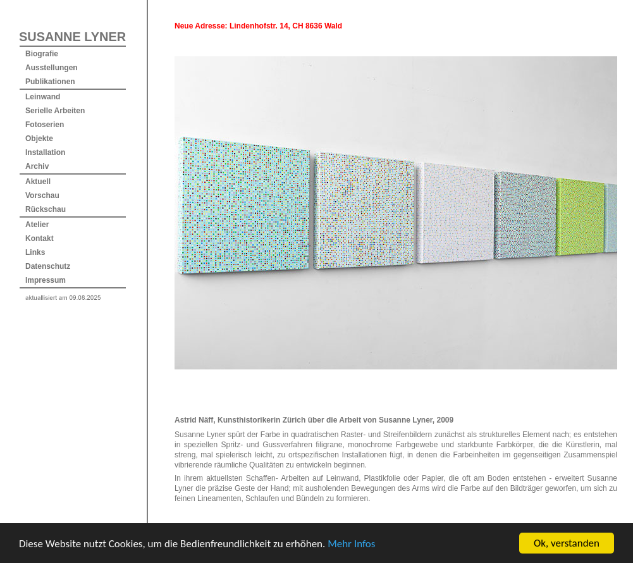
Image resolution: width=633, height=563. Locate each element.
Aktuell (38, 181)
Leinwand (42, 96)
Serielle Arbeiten (55, 110)
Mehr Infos (351, 555)
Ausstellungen (51, 67)
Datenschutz (47, 266)
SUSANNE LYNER (72, 37)
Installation (45, 152)
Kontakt (39, 238)
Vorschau (42, 195)
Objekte (39, 138)
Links (35, 252)
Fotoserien (44, 124)
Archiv (37, 166)
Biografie (41, 53)
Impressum (45, 280)
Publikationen (50, 81)
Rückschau (45, 209)
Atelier (37, 224)
